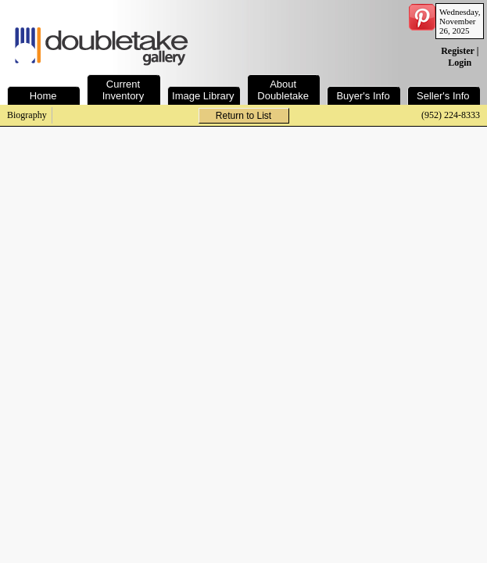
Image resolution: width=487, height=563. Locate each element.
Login (459, 62)
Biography (27, 114)
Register (457, 50)
